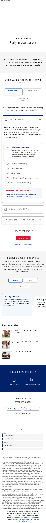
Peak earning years (13, 409)
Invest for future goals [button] (21, 100)
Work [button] (28, 280)
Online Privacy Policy (30, 519)
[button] (23, 119)
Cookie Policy (23, 521)
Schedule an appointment (32, 384)
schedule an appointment (23, 244)
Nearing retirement (31, 409)
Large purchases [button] (22, 286)
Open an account (12, 384)
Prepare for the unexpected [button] (30, 92)
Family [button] (13, 280)
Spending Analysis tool (18, 194)
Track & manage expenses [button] (12, 92)
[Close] (43, 512)
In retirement (21, 413)
